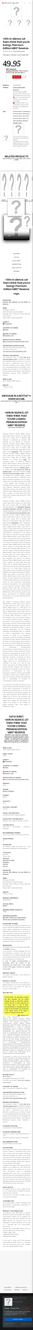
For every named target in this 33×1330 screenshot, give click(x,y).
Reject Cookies (9, 1323)
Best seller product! (19, 51)
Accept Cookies (18, 1319)
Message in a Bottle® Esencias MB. (16, 397)
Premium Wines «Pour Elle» (21, 116)
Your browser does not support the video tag (16, 227)
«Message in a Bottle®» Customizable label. (16, 55)
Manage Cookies (26, 1323)
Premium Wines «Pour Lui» (21, 118)
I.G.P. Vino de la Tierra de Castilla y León (16, 341)
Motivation (13, 509)
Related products (16, 156)
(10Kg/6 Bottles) (17, 71)
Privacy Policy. (21, 1314)
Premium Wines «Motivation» (21, 114)
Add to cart (16, 77)
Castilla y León (9, 335)
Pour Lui (27, 509)
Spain (6, 329)
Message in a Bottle (8, 860)
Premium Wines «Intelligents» (21, 111)
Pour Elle (19, 509)
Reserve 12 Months (8, 791)
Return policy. (7, 1076)
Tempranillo (8, 324)
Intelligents (21, 507)
